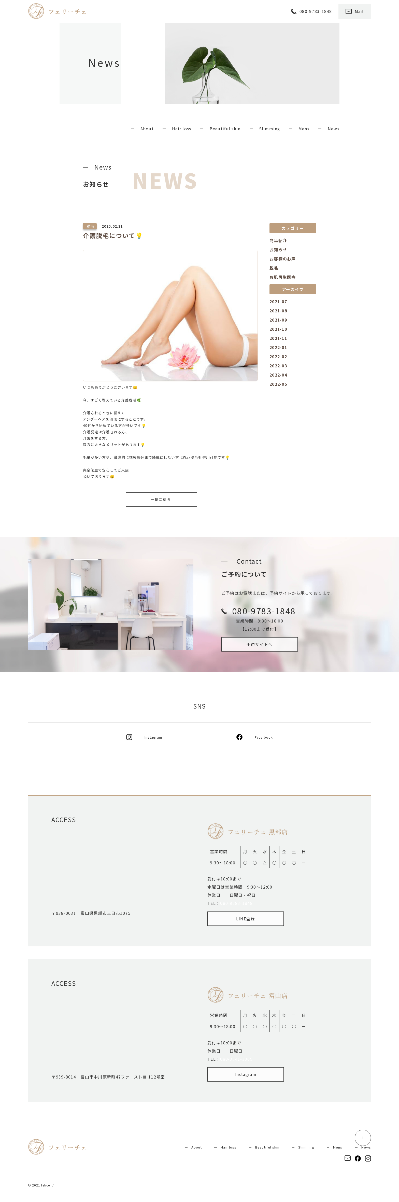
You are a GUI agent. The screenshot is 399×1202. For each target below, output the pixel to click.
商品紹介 (278, 240)
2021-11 (278, 338)
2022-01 (278, 347)
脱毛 (273, 268)
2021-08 (278, 311)
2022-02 (278, 356)
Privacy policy (67, 1185)
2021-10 (278, 329)
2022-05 (278, 384)
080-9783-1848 (236, 903)
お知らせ (278, 249)
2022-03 (278, 366)
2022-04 (278, 375)
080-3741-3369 (236, 1059)
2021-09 (278, 320)
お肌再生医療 (282, 277)
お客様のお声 (282, 259)
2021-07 (278, 301)
